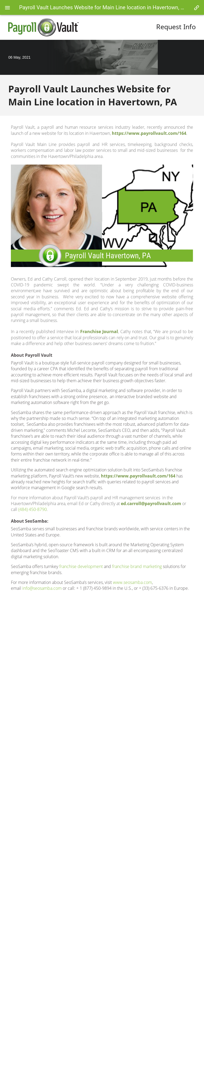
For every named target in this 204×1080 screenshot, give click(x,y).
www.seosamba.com (132, 582)
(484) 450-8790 (32, 509)
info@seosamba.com (42, 588)
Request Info (176, 26)
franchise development (81, 566)
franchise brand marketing (137, 566)
